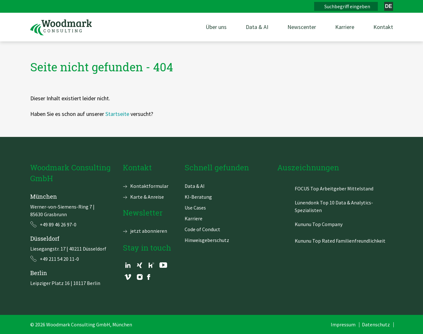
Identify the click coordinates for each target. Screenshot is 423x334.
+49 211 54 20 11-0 (59, 259)
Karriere (193, 218)
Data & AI (195, 186)
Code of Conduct (202, 229)
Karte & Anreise (147, 197)
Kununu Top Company (318, 224)
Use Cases (195, 207)
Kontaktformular (149, 186)
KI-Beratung (198, 197)
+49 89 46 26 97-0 (58, 224)
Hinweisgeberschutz (207, 240)
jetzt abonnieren (148, 231)
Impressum (343, 324)
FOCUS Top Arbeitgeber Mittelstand (334, 188)
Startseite (117, 113)
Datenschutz (376, 324)
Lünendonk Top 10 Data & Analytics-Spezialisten (334, 206)
